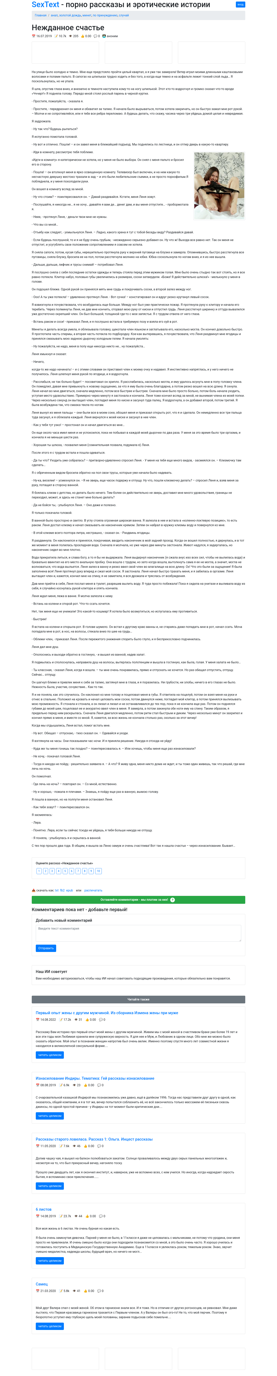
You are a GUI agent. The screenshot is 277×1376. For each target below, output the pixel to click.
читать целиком (49, 1055)
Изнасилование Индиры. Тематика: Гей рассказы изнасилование (95, 1078)
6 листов (44, 1209)
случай (124, 15)
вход (241, 4)
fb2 (62, 890)
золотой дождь (70, 15)
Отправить (46, 948)
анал (54, 15)
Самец (42, 1284)
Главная (41, 15)
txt (56, 890)
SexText (45, 4)
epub (69, 890)
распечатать (93, 890)
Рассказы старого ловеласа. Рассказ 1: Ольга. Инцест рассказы (94, 1139)
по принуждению (105, 15)
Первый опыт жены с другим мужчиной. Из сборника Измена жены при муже (107, 1013)
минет (87, 15)
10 (98, 871)
